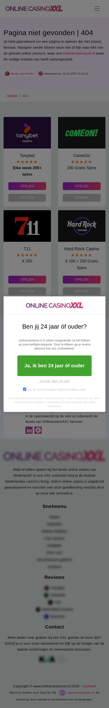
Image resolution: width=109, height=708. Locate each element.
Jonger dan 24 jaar (54, 381)
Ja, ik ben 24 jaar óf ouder (55, 365)
